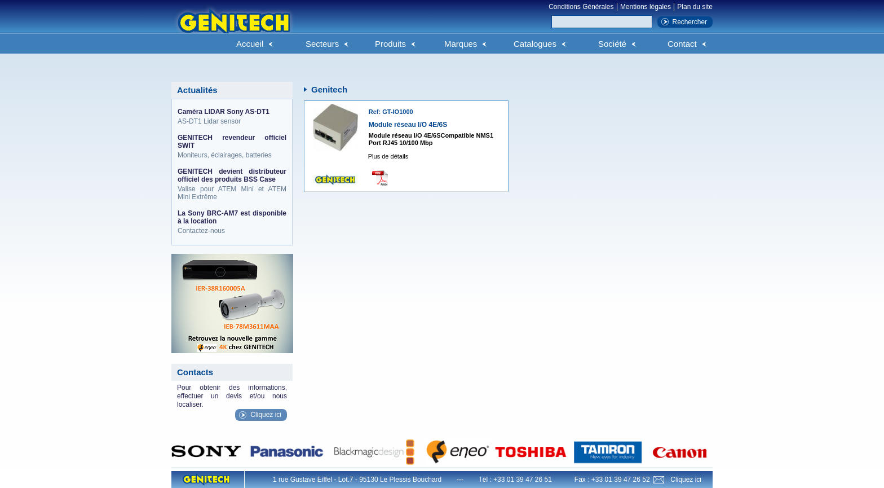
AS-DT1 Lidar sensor (232, 116)
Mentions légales (645, 7)
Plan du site (695, 7)
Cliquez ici (265, 415)
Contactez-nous (232, 222)
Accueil (249, 44)
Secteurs (322, 44)
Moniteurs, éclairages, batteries (232, 146)
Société (612, 44)
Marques (460, 44)
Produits (390, 44)
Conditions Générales (581, 7)
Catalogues (535, 44)
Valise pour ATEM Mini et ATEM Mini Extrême (232, 184)
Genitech (233, 27)
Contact (682, 44)
